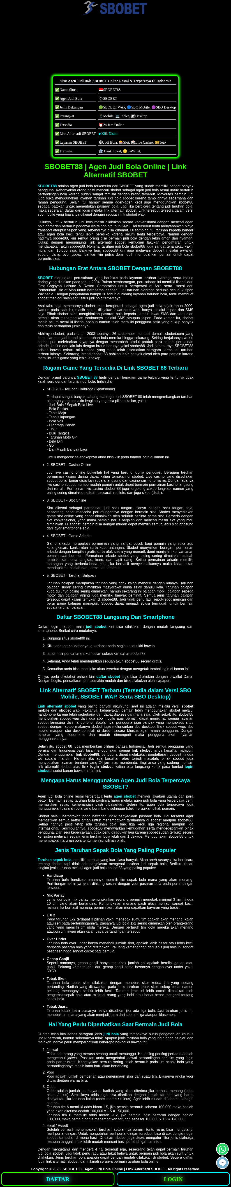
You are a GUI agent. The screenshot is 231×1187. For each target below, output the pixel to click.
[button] (222, 1162)
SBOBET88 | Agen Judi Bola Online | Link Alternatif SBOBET (114, 1169)
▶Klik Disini (108, 134)
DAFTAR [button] (57, 1179)
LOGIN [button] (173, 1179)
